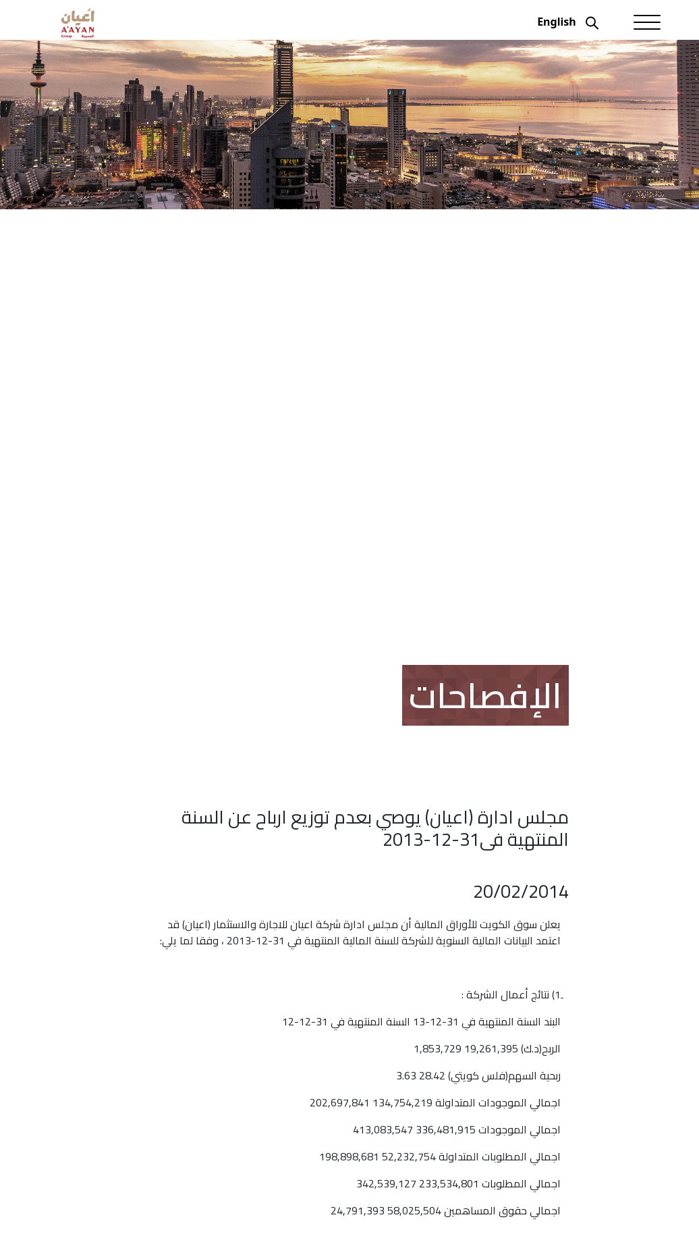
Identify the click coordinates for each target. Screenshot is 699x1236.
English (556, 21)
